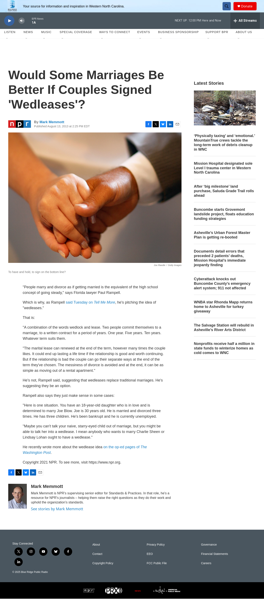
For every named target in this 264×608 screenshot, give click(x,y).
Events (143, 41)
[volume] (21, 30)
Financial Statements (214, 563)
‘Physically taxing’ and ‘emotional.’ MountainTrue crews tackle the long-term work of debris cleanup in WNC (224, 152)
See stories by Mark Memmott (57, 518)
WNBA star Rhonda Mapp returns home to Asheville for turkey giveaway (223, 316)
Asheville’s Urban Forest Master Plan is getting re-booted (222, 244)
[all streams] (245, 30)
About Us (244, 41)
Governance (209, 554)
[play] (9, 30)
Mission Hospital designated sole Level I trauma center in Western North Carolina (223, 177)
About (96, 554)
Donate (249, 11)
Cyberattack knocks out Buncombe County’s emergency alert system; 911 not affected (222, 292)
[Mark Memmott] (17, 505)
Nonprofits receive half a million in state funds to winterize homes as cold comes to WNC (224, 357)
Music (46, 41)
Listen (9, 41)
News (28, 41)
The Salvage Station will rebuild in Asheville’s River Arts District (224, 337)
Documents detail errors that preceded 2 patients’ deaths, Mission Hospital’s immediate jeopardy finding (220, 267)
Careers (206, 572)
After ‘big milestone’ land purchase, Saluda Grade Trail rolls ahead (224, 200)
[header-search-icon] (228, 11)
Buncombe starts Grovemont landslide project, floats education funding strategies (224, 223)
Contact (97, 563)
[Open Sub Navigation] (7, 48)
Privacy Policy (156, 554)
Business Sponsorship (178, 41)
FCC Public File (157, 572)
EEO (150, 563)
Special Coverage (76, 41)
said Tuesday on (90, 312)
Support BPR (216, 41)
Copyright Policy (102, 572)
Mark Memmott (51, 131)
